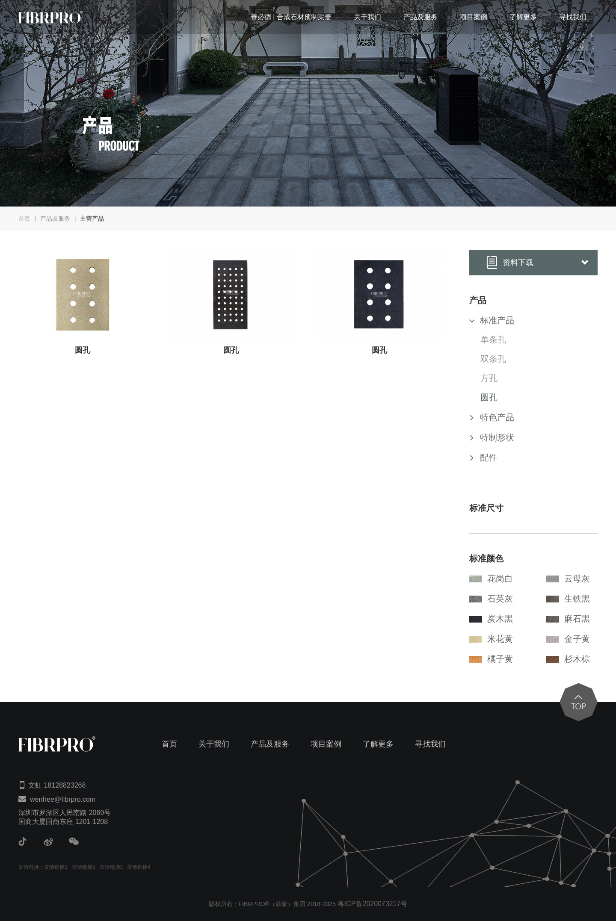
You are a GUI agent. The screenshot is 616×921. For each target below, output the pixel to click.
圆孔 (489, 397)
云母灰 (568, 578)
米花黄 (491, 639)
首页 (24, 218)
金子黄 (568, 639)
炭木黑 (491, 618)
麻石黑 (568, 618)
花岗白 (491, 578)
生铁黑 (568, 598)
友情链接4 (139, 867)
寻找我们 (572, 17)
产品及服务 (420, 17)
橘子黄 (491, 659)
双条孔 (493, 358)
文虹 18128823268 (57, 785)
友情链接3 (111, 867)
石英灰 (491, 598)
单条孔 (493, 339)
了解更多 (523, 17)
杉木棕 (568, 659)
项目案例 (473, 17)
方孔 (489, 378)
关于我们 (367, 17)
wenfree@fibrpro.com (62, 799)
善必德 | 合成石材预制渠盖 (291, 17)
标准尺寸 (486, 508)
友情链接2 (83, 867)
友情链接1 (56, 867)
